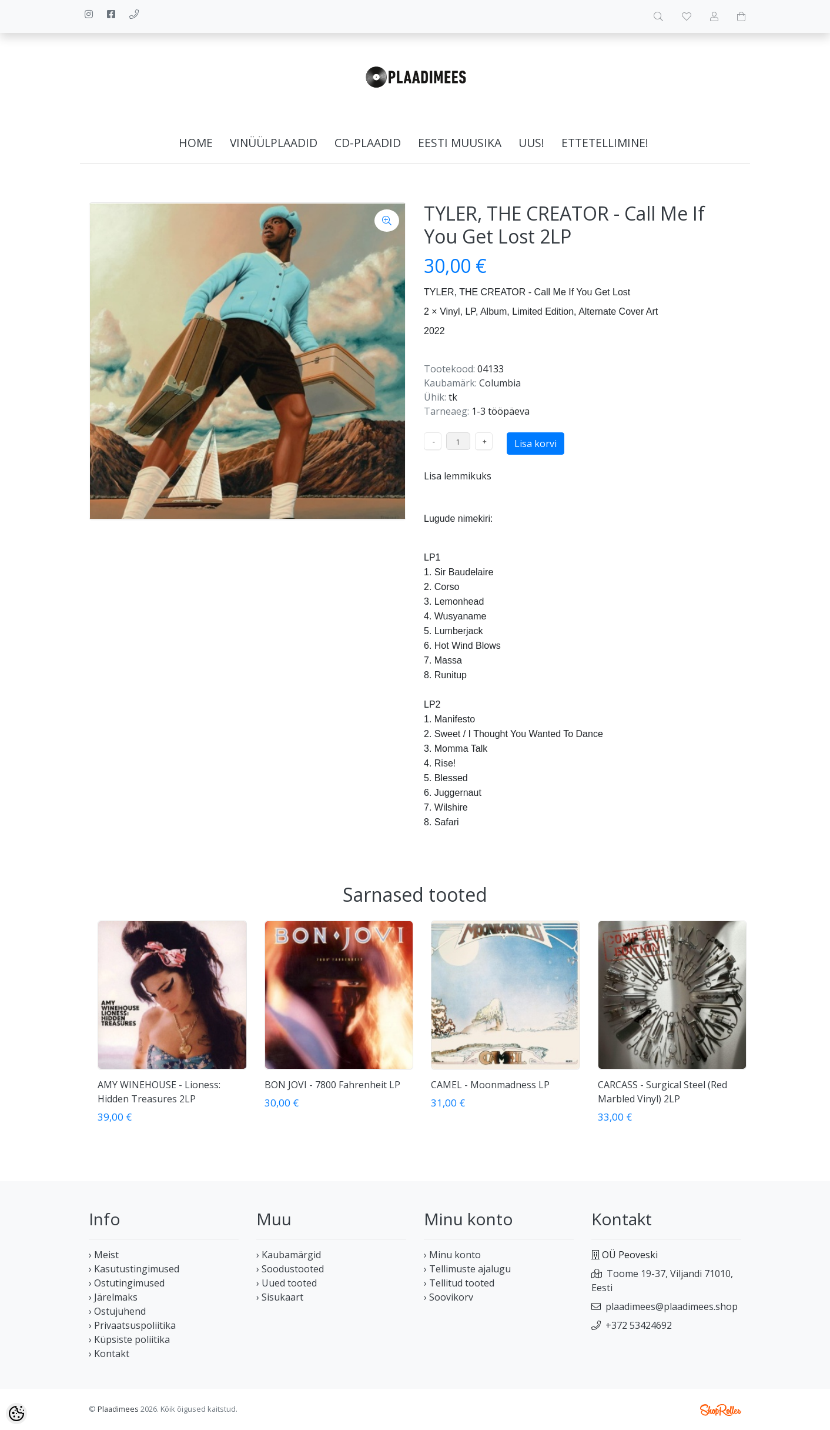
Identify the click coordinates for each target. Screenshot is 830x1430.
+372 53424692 (638, 1325)
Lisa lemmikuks (457, 475)
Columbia (500, 382)
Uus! (531, 143)
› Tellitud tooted (459, 1282)
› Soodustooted (290, 1268)
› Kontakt (109, 1353)
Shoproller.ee (720, 1410)
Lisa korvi (535, 443)
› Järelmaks (113, 1297)
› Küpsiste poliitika (129, 1339)
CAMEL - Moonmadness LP (490, 1084)
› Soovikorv (448, 1297)
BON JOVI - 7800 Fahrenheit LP (332, 1084)
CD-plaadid (367, 143)
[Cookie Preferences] (16, 1413)
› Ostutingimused (127, 1282)
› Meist (104, 1254)
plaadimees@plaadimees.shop (671, 1306)
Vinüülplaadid (273, 143)
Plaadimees (118, 1409)
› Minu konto (452, 1254)
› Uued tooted (286, 1282)
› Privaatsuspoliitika (132, 1325)
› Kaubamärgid (288, 1254)
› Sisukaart (279, 1297)
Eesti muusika (459, 143)
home (196, 143)
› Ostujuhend (117, 1311)
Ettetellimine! (604, 143)
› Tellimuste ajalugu (467, 1268)
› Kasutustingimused (134, 1268)
